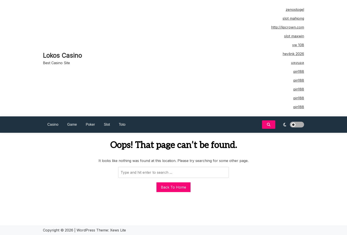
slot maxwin (294, 36)
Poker (90, 124)
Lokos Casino (62, 55)
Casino (52, 124)
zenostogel (295, 9)
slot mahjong (293, 18)
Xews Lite (118, 230)
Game (72, 124)
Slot (107, 124)
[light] (291, 124)
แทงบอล (297, 62)
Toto (122, 124)
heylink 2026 (293, 54)
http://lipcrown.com (287, 27)
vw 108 (298, 45)
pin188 (298, 71)
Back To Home (173, 187)
